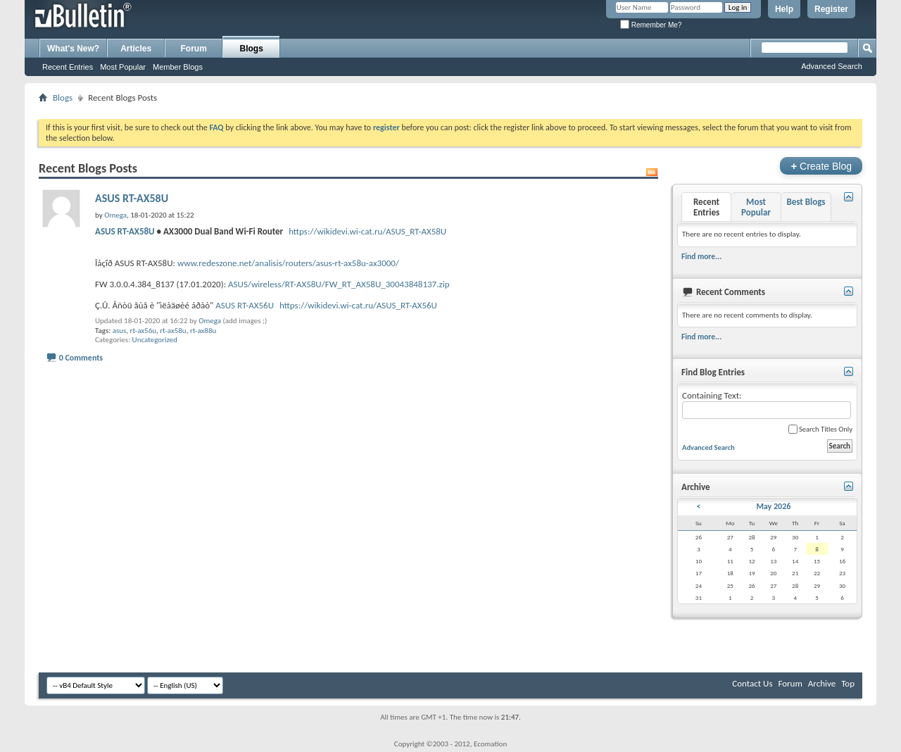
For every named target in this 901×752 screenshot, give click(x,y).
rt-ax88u (203, 330)
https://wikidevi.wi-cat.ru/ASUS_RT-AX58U (367, 231)
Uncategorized (154, 339)
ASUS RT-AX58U (131, 198)
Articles (135, 49)
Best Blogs (805, 201)
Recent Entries (67, 67)
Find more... (701, 256)
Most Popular (123, 67)
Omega (210, 320)
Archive (822, 683)
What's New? (73, 49)
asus (120, 330)
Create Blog (821, 166)
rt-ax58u (173, 330)
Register (831, 9)
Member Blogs (178, 67)
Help (784, 9)
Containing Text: (766, 404)
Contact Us (752, 683)
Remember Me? (650, 25)
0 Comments (81, 358)
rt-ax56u (143, 330)
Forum (194, 49)
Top (848, 683)
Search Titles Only (820, 429)
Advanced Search (831, 66)
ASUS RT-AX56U (244, 305)
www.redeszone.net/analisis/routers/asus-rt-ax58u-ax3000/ (288, 263)
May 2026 (773, 506)
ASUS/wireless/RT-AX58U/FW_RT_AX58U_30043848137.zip (338, 284)
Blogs (251, 49)
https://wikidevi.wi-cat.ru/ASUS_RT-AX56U (358, 305)
